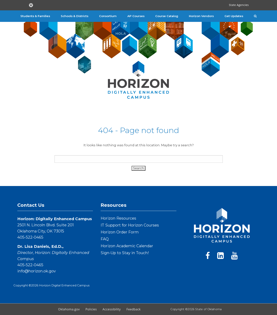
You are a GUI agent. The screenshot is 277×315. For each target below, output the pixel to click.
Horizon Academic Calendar (127, 246)
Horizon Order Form (120, 232)
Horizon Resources (118, 218)
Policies (91, 309)
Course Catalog (166, 16)
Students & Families (35, 16)
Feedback (133, 309)
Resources (113, 205)
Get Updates (233, 16)
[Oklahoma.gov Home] (31, 5)
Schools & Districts (74, 16)
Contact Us (30, 205)
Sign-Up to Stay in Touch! (125, 253)
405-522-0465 (30, 237)
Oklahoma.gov (69, 309)
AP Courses (135, 16)
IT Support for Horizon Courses (130, 225)
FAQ (105, 239)
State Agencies (239, 5)
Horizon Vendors (201, 16)
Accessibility (112, 309)
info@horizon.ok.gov (36, 271)
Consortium (108, 16)
